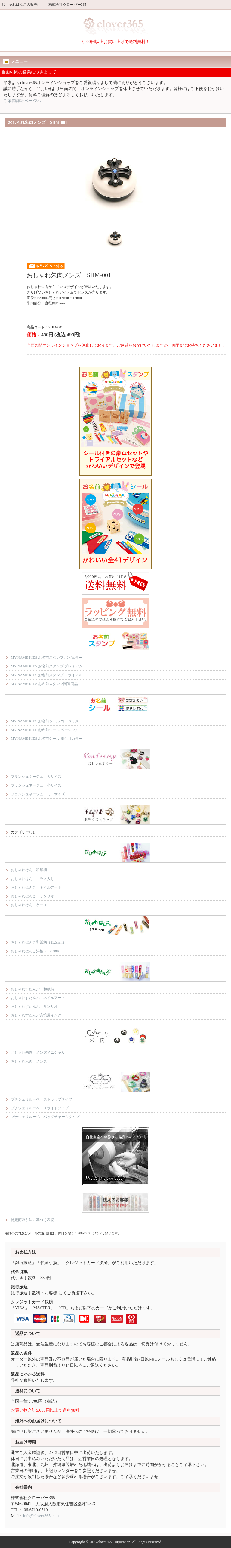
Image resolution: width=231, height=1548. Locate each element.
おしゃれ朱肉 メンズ (29, 1061)
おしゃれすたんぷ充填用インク (36, 1015)
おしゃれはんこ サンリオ (32, 896)
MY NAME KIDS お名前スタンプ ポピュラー (46, 657)
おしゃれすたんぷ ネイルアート (38, 998)
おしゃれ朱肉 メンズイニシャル (38, 1052)
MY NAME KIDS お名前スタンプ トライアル (46, 675)
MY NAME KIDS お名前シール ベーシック (45, 730)
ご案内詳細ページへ (22, 101)
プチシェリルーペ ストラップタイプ (41, 1099)
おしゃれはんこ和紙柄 (29, 870)
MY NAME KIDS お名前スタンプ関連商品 (44, 684)
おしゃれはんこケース (29, 905)
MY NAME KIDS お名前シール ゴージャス (45, 721)
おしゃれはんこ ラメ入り (32, 879)
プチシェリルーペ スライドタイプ (40, 1108)
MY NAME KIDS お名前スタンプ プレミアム (46, 666)
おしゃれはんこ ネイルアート (36, 887)
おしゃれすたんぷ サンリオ (34, 1006)
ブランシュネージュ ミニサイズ (38, 794)
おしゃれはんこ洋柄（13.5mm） (37, 951)
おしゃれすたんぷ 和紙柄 (32, 989)
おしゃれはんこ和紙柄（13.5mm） (38, 942)
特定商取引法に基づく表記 (32, 1220)
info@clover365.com (41, 1516)
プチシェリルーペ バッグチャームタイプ (45, 1117)
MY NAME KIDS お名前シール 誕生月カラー (46, 738)
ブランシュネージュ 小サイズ (36, 785)
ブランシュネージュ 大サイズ (36, 776)
